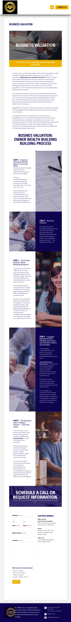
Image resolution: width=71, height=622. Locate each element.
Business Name (19, 533)
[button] (52, 7)
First (13, 522)
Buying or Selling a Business (21, 577)
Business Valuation (18, 570)
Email (16, 526)
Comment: (17, 540)
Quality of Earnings (18, 575)
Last (24, 522)
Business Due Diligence (20, 572)
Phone (27, 526)
